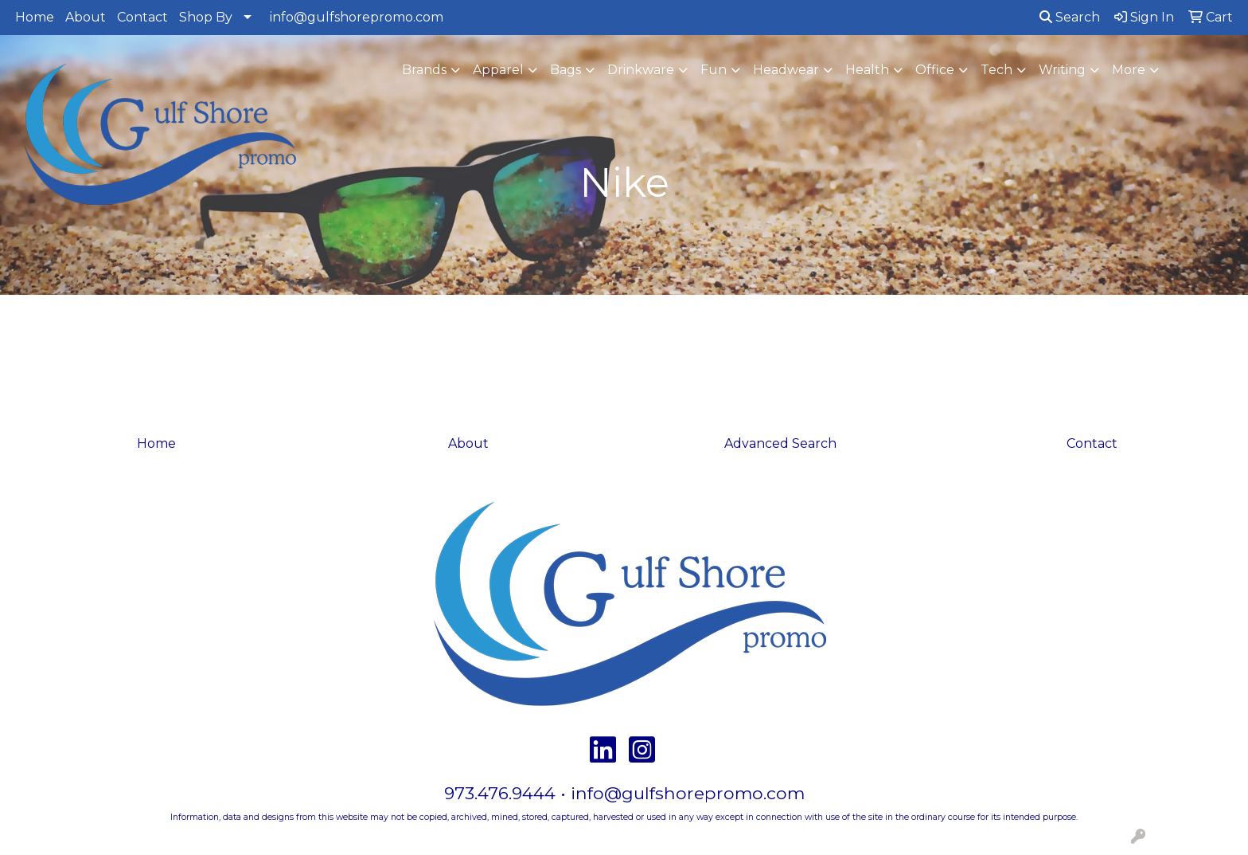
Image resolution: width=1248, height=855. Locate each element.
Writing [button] (1062, 69)
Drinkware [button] (640, 69)
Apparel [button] (498, 69)
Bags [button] (565, 69)
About (85, 17)
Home (34, 17)
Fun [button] (713, 69)
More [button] (1128, 69)
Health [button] (867, 69)
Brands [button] (424, 69)
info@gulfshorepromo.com (356, 17)
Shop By (205, 17)
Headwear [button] (786, 69)
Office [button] (934, 69)
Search (1069, 17)
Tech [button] (996, 69)
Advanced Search (780, 443)
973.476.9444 (500, 792)
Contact (142, 17)
